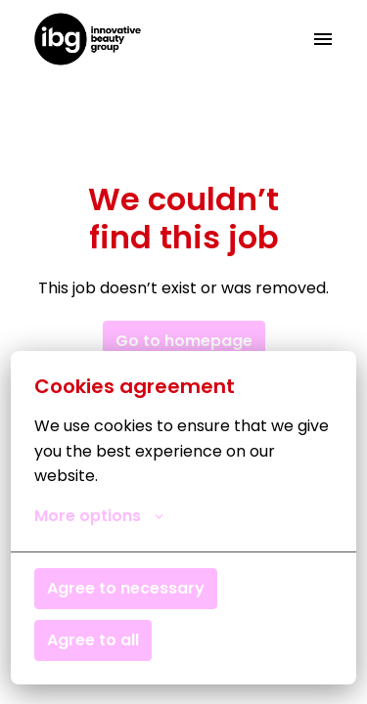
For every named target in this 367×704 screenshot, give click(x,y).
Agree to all (93, 640)
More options (98, 516)
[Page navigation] (323, 39)
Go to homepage (183, 341)
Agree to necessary (126, 588)
